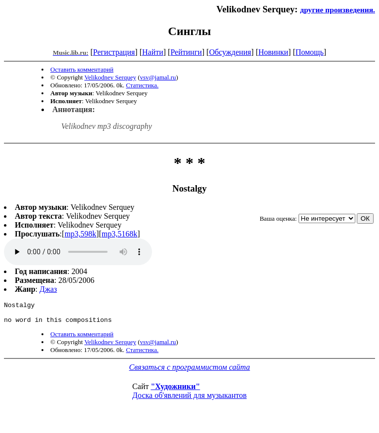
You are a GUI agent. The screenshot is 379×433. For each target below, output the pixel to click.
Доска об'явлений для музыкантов (189, 399)
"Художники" (175, 391)
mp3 (78, 251)
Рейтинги (186, 52)
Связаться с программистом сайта (189, 371)
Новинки (273, 52)
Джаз (48, 289)
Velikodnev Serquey (110, 77)
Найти (152, 52)
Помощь (310, 52)
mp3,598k (80, 234)
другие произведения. (337, 9)
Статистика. (142, 85)
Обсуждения (230, 52)
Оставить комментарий (82, 69)
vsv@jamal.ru (158, 77)
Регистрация (114, 52)
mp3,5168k (119, 234)
